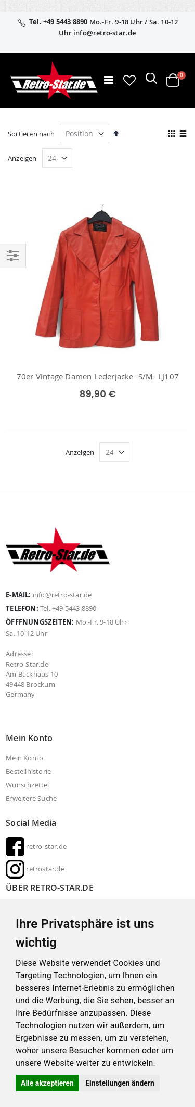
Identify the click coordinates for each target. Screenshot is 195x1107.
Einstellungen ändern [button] (119, 1083)
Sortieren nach (31, 133)
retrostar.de (35, 868)
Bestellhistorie (28, 771)
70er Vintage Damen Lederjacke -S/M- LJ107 (98, 376)
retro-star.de (36, 846)
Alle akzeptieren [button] (47, 1083)
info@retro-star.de (104, 32)
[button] (129, 80)
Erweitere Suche (31, 798)
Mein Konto (24, 757)
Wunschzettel (27, 785)
